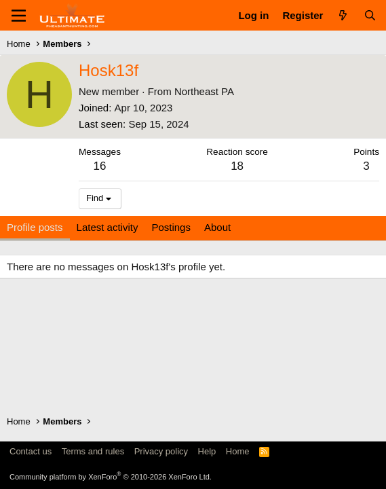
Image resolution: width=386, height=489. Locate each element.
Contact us (30, 451)
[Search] (370, 15)
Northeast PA (204, 91)
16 (100, 166)
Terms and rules (93, 451)
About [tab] (217, 227)
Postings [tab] (171, 227)
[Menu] (19, 15)
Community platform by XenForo (110, 477)
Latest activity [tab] (107, 227)
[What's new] (343, 15)
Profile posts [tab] (35, 227)
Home (238, 451)
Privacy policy (161, 451)
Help (207, 451)
